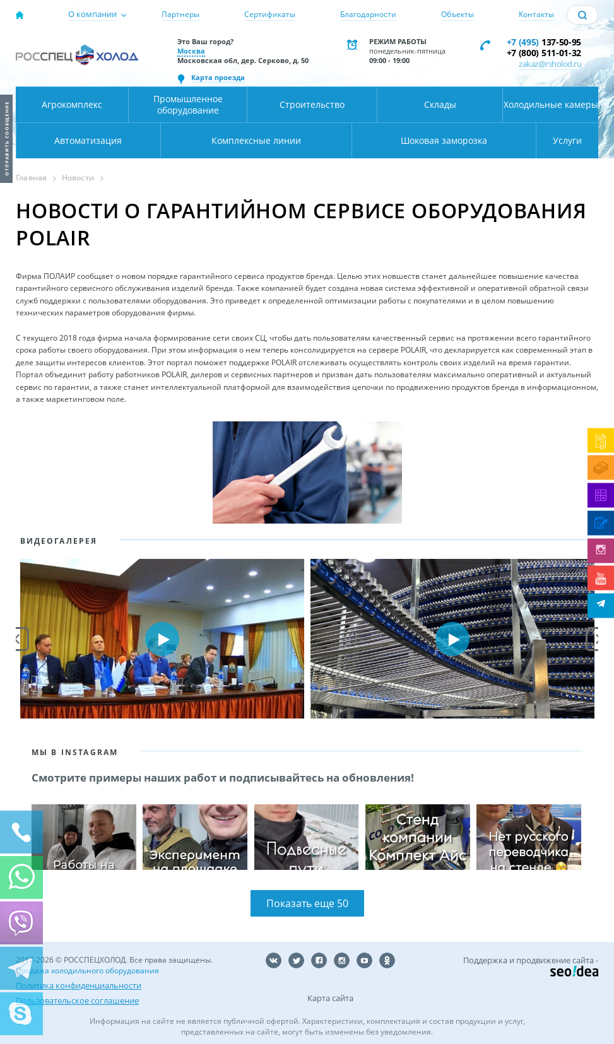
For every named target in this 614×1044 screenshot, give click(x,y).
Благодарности (368, 14)
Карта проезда (218, 77)
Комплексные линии (256, 140)
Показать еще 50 (307, 903)
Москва (191, 51)
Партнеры (180, 14)
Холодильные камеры (551, 104)
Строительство (312, 104)
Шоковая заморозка (444, 140)
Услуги (567, 140)
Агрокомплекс (72, 104)
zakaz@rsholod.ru (550, 63)
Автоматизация (88, 140)
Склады (440, 104)
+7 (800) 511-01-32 (544, 53)
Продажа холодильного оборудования (87, 970)
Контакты (536, 14)
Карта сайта (330, 998)
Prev (17, 639)
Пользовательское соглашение (77, 1000)
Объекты (457, 14)
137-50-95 (544, 42)
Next (598, 639)
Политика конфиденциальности (78, 985)
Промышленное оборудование (188, 104)
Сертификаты (269, 14)
